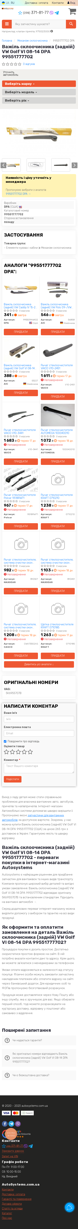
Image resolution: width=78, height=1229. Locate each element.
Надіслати (12, 779)
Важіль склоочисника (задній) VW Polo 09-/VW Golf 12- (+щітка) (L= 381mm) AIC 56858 (56, 306)
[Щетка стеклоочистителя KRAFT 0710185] (58, 609)
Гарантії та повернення (16, 1199)
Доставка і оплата (36, 3)
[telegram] (11, 1124)
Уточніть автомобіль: (11, 73)
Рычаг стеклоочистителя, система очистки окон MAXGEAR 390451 (57, 561)
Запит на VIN (10, 1156)
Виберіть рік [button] (17, 100)
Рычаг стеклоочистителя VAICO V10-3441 (20, 432)
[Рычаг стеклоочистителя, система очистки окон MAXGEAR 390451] (58, 544)
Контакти (58, 3)
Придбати (21, 332)
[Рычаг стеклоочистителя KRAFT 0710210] (58, 479)
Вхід (71, 3)
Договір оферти (12, 1203)
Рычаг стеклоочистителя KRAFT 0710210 (57, 496)
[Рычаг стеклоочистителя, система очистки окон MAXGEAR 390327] (21, 544)
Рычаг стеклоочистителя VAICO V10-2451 (57, 367)
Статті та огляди (12, 1208)
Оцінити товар (14, 746)
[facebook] (5, 1124)
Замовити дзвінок (13, 1151)
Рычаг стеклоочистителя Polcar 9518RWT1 (20, 496)
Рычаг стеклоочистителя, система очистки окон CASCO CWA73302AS (20, 626)
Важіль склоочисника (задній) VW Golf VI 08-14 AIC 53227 (19, 367)
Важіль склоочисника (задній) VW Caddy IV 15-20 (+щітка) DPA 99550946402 (20, 306)
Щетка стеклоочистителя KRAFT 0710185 (57, 626)
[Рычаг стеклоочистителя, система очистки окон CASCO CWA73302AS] (21, 609)
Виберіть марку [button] (19, 84)
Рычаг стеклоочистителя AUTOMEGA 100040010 (57, 432)
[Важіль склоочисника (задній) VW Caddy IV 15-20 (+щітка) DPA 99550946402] (21, 289)
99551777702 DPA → (18, 194)
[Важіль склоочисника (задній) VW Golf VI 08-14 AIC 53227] (21, 350)
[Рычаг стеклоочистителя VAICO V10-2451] (58, 350)
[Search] (71, 24)
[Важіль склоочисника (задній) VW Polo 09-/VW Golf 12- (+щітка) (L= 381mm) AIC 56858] (58, 289)
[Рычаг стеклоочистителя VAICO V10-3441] (21, 415)
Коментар (12, 760)
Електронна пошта (17, 727)
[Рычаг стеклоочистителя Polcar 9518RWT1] (21, 479)
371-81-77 (34, 12)
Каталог (7, 1213)
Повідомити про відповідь (21, 741)
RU (12, 3)
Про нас (7, 1218)
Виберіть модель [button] (21, 92)
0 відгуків (29, 64)
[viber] (18, 1124)
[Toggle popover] (69, 1207)
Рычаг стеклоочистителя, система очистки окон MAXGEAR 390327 (20, 561)
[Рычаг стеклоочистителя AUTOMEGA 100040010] (58, 415)
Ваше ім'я (10, 713)
